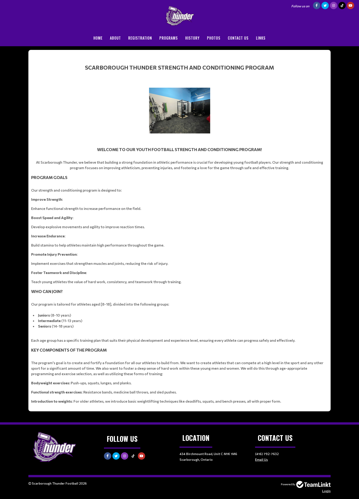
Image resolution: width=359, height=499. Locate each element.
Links (261, 38)
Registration (140, 38)
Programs (168, 38)
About (115, 38)
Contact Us (238, 38)
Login (326, 491)
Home (98, 38)
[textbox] (179, 229)
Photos (213, 38)
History (192, 38)
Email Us (261, 459)
